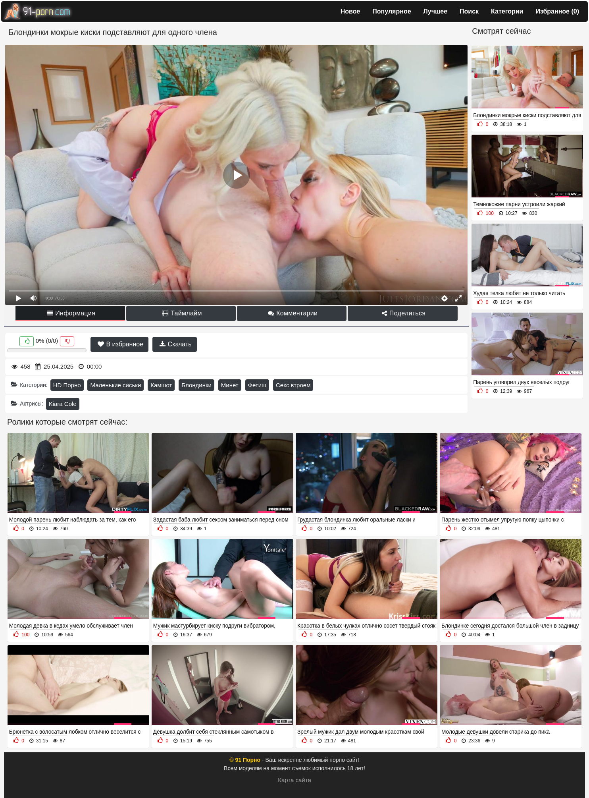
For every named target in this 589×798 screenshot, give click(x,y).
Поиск (469, 11)
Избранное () (557, 11)
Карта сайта (294, 780)
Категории (507, 11)
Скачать (175, 344)
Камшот (161, 385)
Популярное (391, 11)
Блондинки (196, 385)
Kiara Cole (63, 403)
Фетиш (257, 385)
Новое (350, 11)
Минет (230, 385)
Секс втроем (293, 385)
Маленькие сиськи (115, 385)
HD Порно (67, 385)
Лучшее (435, 11)
